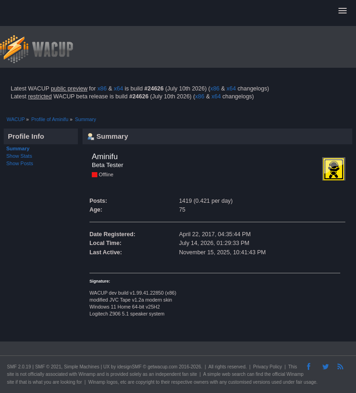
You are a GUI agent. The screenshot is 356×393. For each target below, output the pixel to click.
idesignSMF (129, 366)
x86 (102, 88)
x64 (118, 88)
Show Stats (19, 156)
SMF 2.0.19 (19, 366)
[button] (342, 11)
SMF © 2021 (48, 366)
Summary (18, 148)
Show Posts (19, 163)
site (10, 374)
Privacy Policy (267, 366)
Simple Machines (81, 366)
